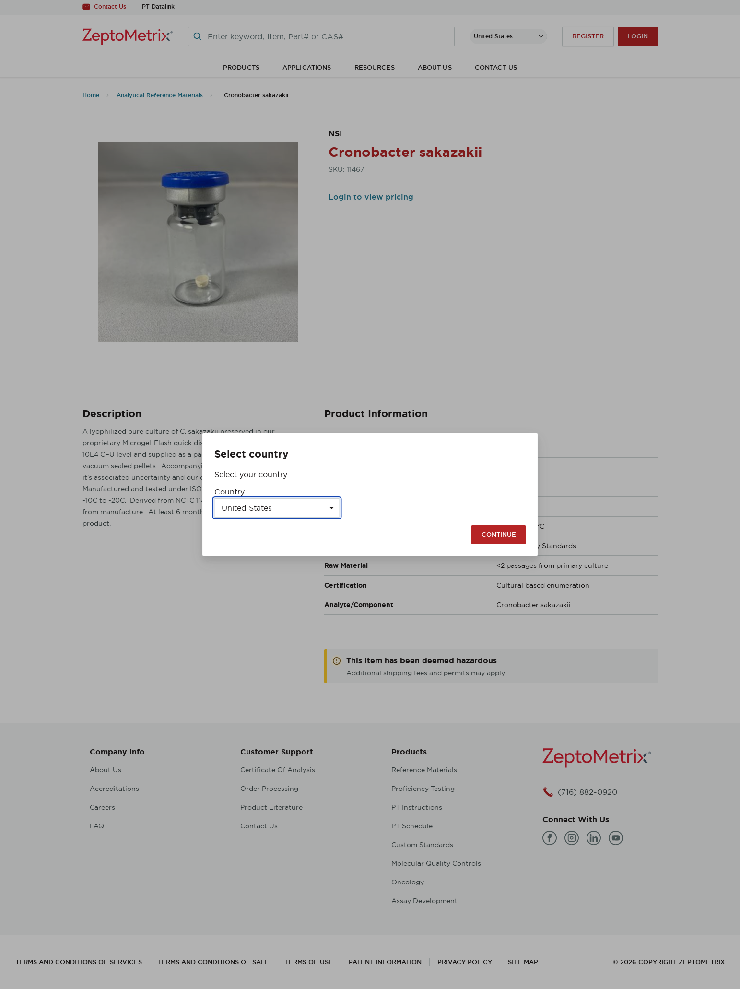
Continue (499, 534)
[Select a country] (277, 508)
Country (229, 491)
